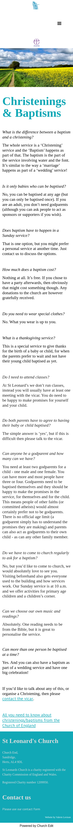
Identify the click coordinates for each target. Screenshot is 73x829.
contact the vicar (17, 698)
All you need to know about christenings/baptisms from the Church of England (31, 720)
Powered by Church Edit (36, 825)
